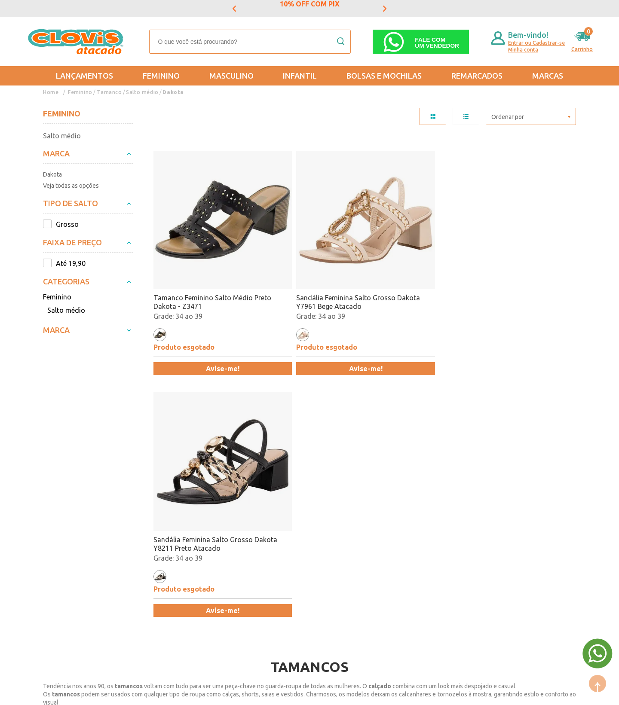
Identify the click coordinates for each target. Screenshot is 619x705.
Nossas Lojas (146, 546)
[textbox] (250, 42)
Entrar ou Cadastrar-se (536, 43)
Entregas (56, 533)
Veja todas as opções (71, 185)
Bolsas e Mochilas (384, 75)
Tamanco (108, 92)
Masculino (231, 75)
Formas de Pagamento (160, 533)
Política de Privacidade (78, 558)
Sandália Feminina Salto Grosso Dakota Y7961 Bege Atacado (309, 265)
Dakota (172, 92)
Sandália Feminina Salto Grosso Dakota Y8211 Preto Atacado (415, 265)
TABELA (433, 116)
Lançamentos (84, 75)
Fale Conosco (146, 571)
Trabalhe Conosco (153, 558)
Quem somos (146, 521)
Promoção (305, 546)
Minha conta (523, 49)
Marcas (547, 75)
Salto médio (141, 92)
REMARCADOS (477, 75)
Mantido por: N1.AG (122, 693)
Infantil (300, 75)
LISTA (466, 116)
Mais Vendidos (312, 521)
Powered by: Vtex (64, 693)
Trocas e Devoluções (75, 521)
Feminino (161, 75)
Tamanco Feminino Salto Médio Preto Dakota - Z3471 (203, 265)
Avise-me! (204, 332)
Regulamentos (65, 546)
